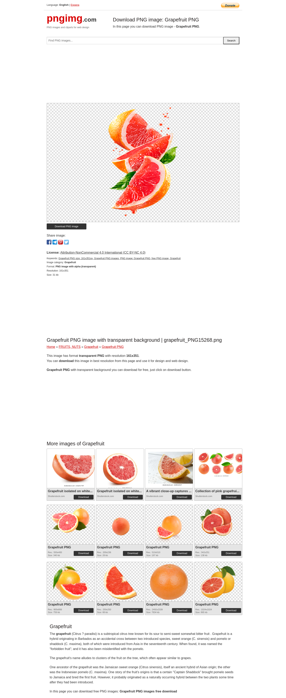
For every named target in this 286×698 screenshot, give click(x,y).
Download (83, 497)
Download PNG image (66, 226)
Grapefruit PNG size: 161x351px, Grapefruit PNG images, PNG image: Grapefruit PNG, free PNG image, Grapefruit (119, 258)
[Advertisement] (143, 75)
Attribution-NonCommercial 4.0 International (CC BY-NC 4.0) (102, 252)
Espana (75, 4)
